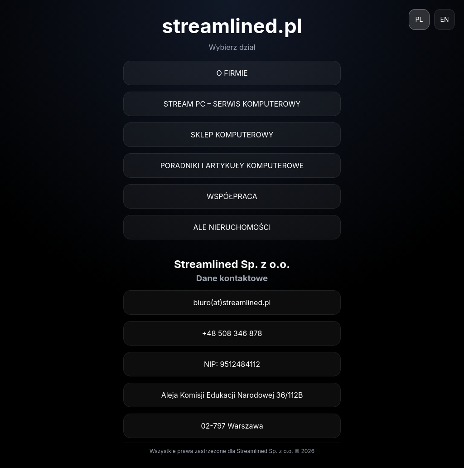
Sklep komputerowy (232, 134)
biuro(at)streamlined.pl (232, 302)
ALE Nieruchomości (232, 227)
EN (444, 19)
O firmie (231, 73)
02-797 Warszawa (232, 425)
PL (419, 19)
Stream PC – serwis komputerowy (232, 103)
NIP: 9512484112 (232, 364)
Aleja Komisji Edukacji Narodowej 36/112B (232, 395)
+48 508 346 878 (232, 333)
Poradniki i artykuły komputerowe (232, 165)
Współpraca (232, 196)
